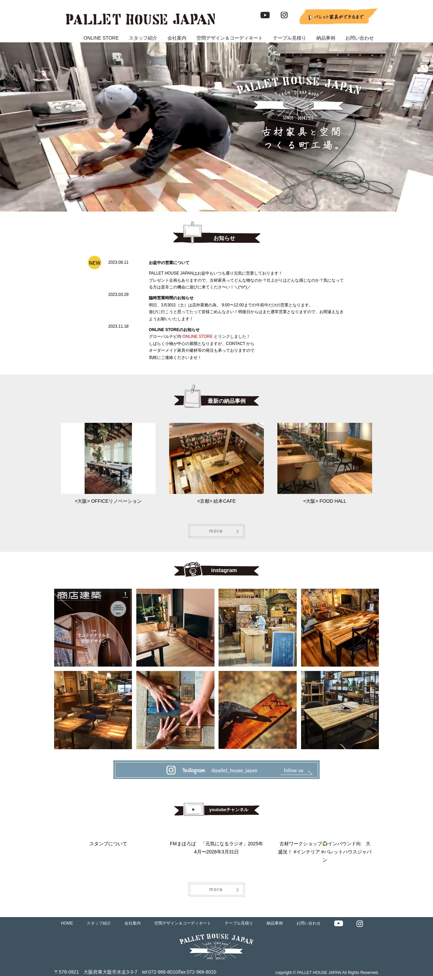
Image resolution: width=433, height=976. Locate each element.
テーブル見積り (289, 38)
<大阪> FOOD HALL (324, 501)
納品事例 (325, 38)
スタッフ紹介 (143, 38)
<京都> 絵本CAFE (216, 501)
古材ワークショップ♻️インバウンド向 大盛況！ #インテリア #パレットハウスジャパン (324, 852)
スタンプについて (108, 843)
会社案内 (176, 38)
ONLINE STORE (101, 38)
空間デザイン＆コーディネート (230, 38)
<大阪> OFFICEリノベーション (108, 501)
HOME (67, 923)
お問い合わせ (359, 38)
